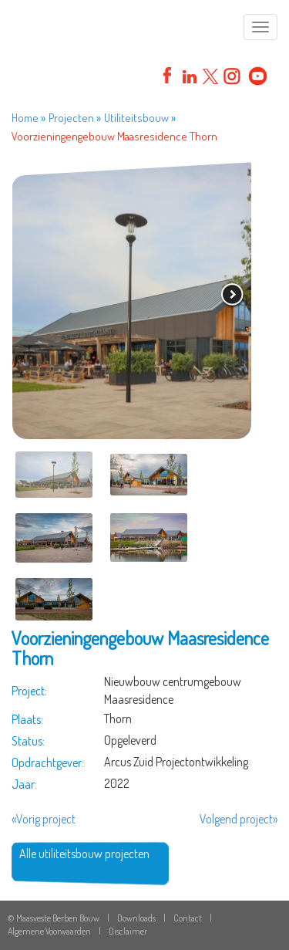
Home (25, 117)
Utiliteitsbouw (136, 117)
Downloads (136, 918)
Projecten (71, 117)
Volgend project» (238, 819)
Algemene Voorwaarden (49, 931)
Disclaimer (128, 931)
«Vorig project (44, 819)
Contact (187, 918)
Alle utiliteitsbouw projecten (84, 853)
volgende (233, 295)
